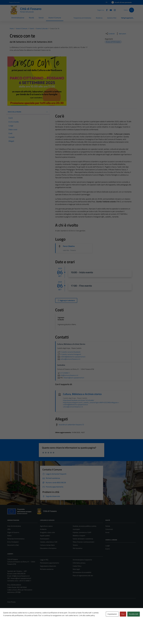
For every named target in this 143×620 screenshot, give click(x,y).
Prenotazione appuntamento (49, 563)
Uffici (9, 529)
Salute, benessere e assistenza (83, 539)
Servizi (41, 17)
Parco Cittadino (69, 246)
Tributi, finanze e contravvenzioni (83, 542)
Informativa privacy (79, 563)
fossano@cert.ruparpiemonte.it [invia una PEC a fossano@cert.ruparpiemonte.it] (74, 377)
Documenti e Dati (13, 545)
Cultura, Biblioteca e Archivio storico (82, 394)
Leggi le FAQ (44, 559)
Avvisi (107, 532)
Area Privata (11, 602)
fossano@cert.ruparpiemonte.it (21, 578)
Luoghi (107, 545)
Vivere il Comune (54, 17)
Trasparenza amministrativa (82, 18)
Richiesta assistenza (46, 569)
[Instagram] (114, 10)
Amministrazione (17, 17)
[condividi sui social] (110, 33)
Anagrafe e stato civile (47, 532)
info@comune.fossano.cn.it (21, 576)
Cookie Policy (77, 566)
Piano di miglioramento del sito (83, 575)
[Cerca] (131, 10)
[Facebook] (106, 10)
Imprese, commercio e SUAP (82, 532)
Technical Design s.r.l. (21, 614)
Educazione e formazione (48, 548)
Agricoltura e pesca (46, 526)
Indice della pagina (28, 112)
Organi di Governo (13, 532)
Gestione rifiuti (111, 18)
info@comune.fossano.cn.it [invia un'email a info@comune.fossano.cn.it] (67, 375)
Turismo (75, 545)
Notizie (107, 526)
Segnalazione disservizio (48, 566)
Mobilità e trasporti (79, 535)
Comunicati (109, 529)
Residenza (99, 18)
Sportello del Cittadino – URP (17, 571)
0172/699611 (63, 373)
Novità (31, 17)
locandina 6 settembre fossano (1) (71, 424)
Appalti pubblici (45, 535)
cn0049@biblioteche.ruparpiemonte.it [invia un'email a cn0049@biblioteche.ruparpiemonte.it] (71, 356)
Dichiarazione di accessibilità (82, 572)
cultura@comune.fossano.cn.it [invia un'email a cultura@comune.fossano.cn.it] (68, 359)
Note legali (76, 569)
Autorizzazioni (44, 539)
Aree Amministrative (14, 526)
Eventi (107, 549)
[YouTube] (110, 10)
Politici (9, 535)
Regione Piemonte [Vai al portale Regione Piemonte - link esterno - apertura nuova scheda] (14, 2)
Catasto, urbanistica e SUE (48, 542)
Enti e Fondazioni (13, 542)
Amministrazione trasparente (82, 559)
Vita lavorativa (77, 548)
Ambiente (43, 529)
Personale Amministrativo (15, 539)
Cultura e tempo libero (47, 545)
